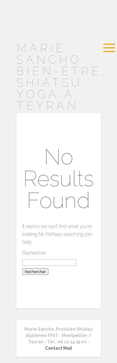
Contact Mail (58, 348)
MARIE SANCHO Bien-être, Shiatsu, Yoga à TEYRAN (61, 76)
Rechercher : (35, 253)
